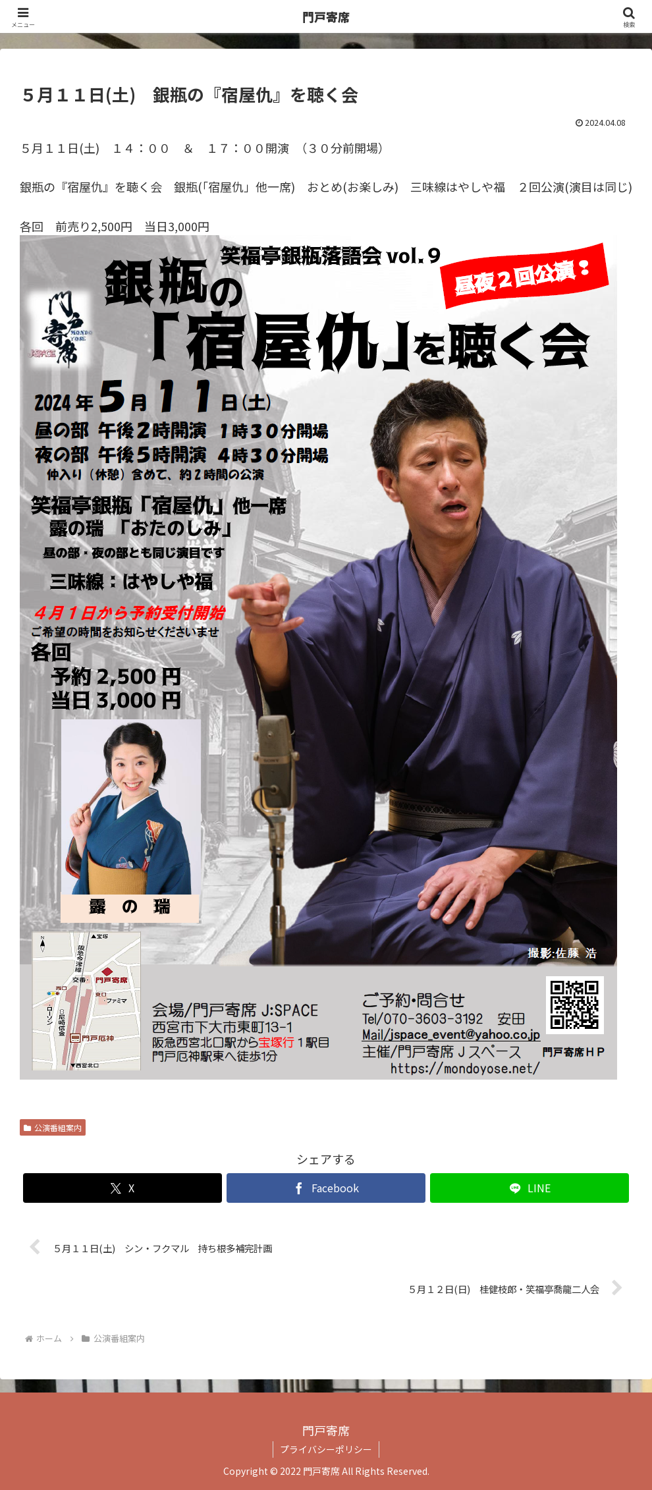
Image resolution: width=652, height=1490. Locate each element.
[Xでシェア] (122, 1188)
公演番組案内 (53, 1127)
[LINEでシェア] (529, 1188)
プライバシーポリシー (326, 1449)
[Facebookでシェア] (326, 1188)
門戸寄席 (326, 16)
